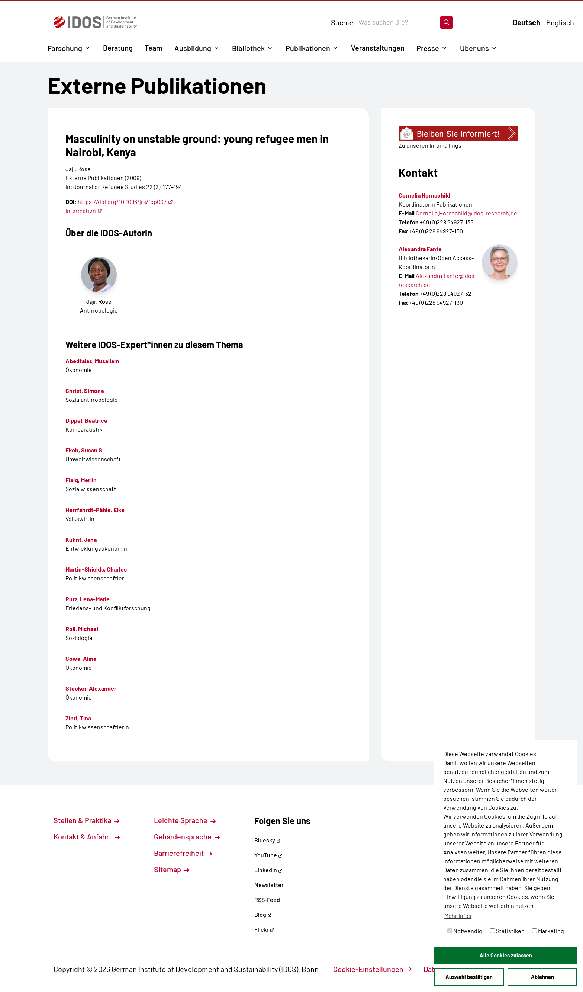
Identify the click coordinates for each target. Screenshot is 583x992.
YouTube (268, 854)
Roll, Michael (81, 628)
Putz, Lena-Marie (87, 598)
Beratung (118, 47)
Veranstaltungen (378, 47)
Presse (427, 48)
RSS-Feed (267, 899)
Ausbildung (192, 48)
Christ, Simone (84, 390)
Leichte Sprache (185, 820)
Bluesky (267, 840)
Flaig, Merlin (81, 479)
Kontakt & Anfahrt (87, 836)
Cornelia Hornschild (424, 195)
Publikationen (308, 48)
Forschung (65, 48)
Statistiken (507, 930)
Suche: (342, 22)
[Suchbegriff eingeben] (397, 22)
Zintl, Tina (78, 717)
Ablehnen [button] (542, 977)
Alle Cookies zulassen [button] (506, 955)
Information (83, 210)
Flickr (264, 929)
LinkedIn (268, 869)
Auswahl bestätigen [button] (469, 977)
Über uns (474, 48)
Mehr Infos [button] (457, 915)
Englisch (560, 22)
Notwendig (464, 930)
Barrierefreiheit (183, 852)
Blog (263, 914)
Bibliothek (248, 48)
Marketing (548, 930)
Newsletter (269, 884)
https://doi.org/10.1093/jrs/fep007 (125, 201)
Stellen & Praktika (86, 820)
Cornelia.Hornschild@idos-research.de (466, 213)
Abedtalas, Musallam (92, 360)
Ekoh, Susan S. (84, 450)
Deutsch (526, 22)
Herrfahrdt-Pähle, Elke (95, 509)
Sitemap (171, 869)
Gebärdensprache (187, 836)
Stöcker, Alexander (90, 688)
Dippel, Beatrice (86, 420)
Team (153, 47)
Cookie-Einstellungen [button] (372, 968)
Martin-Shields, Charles (96, 569)
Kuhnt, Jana (81, 539)
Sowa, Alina (80, 658)
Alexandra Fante (420, 248)
